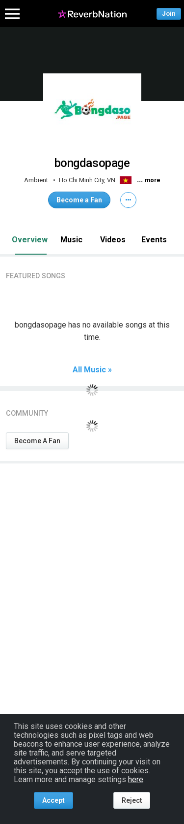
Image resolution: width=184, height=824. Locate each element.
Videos (113, 239)
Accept (53, 800)
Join (169, 13)
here (135, 779)
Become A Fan (37, 441)
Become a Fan (79, 200)
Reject (132, 800)
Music (71, 239)
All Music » (92, 369)
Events (154, 239)
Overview (30, 239)
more (152, 180)
